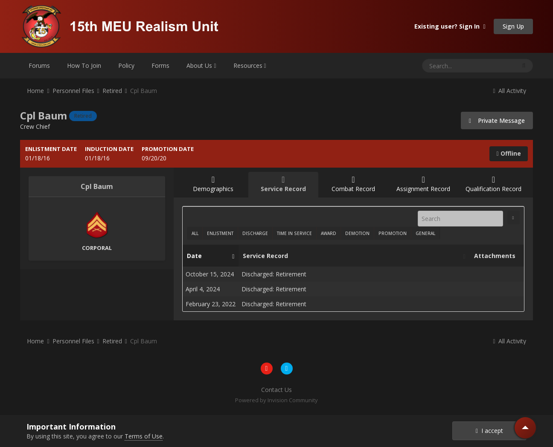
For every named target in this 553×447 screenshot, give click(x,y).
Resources (249, 65)
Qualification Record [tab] (493, 184)
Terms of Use (144, 436)
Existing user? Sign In (449, 26)
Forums (39, 65)
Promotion (392, 233)
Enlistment (220, 233)
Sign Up (513, 26)
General (425, 233)
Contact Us (276, 390)
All (195, 233)
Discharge (255, 233)
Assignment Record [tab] (423, 184)
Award (328, 233)
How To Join (84, 65)
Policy (126, 65)
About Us (201, 65)
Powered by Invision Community (276, 400)
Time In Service (294, 233)
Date (208, 256)
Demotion (357, 233)
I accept (489, 431)
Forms (160, 65)
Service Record (352, 256)
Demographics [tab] (213, 184)
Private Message (497, 120)
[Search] (446, 65)
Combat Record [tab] (353, 184)
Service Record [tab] (283, 184)
